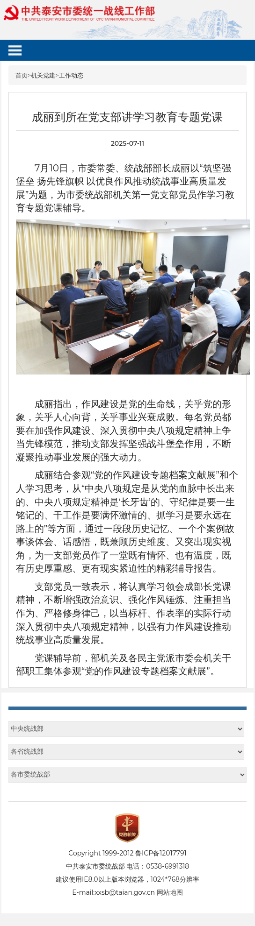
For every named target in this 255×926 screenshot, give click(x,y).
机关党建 (43, 75)
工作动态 (71, 75)
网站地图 (170, 892)
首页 (21, 75)
